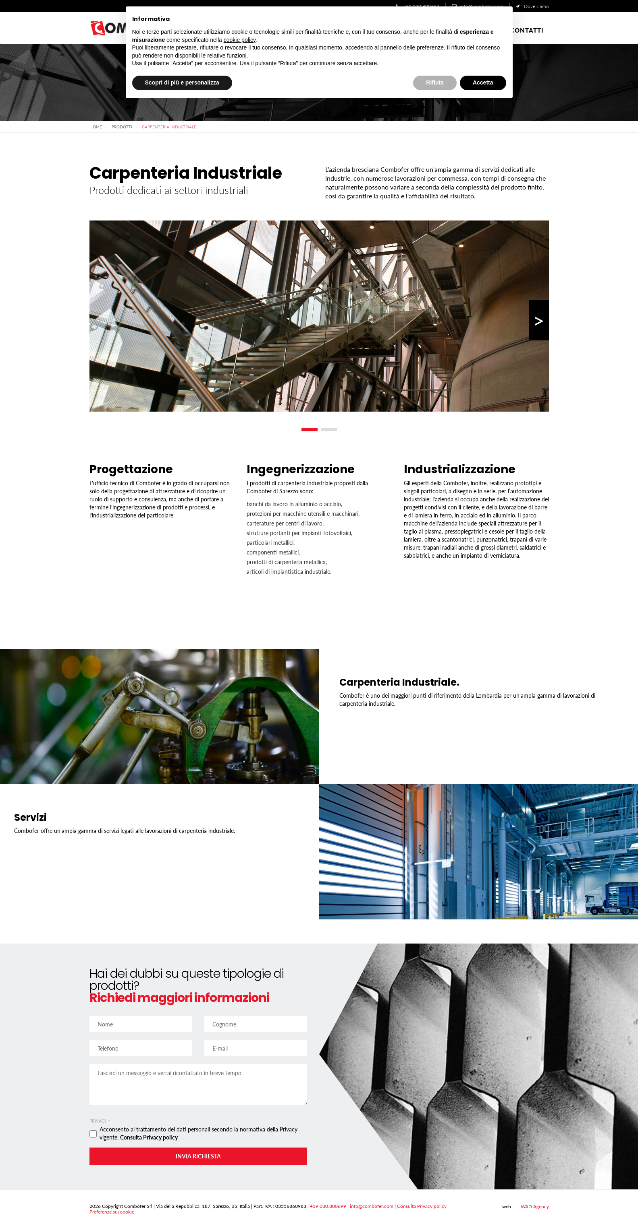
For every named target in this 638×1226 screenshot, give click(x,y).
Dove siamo (532, 6)
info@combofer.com (371, 1206)
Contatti (527, 30)
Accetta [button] (483, 82)
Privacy (99, 1121)
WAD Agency (530, 1206)
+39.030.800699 (328, 1206)
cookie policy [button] (240, 40)
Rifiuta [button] (435, 82)
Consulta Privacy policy (149, 1137)
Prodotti (122, 126)
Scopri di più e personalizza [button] (182, 82)
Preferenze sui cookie (111, 1212)
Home (95, 126)
